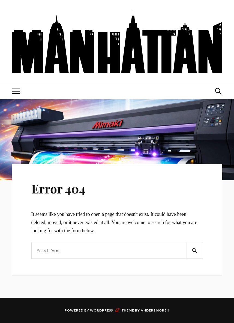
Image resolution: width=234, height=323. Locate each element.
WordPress (101, 310)
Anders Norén (155, 310)
